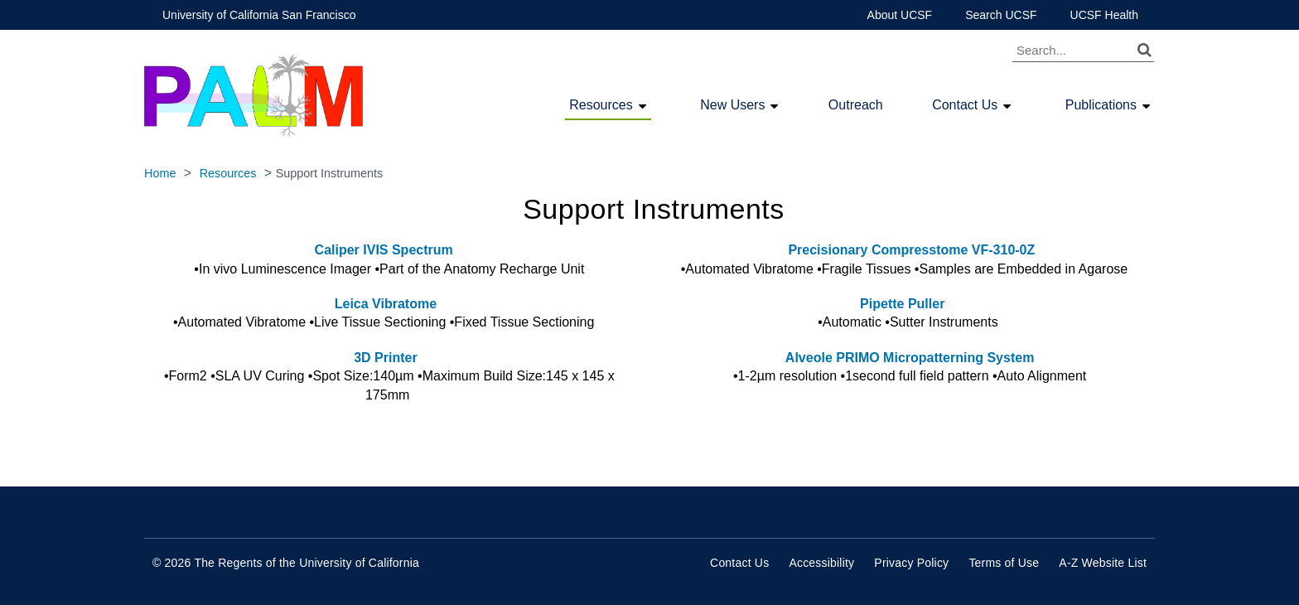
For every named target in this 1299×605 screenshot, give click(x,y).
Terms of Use (1003, 562)
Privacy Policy (911, 562)
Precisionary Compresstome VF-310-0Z (910, 250)
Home (160, 173)
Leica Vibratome (389, 304)
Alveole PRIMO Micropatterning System (910, 358)
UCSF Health (1104, 15)
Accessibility (821, 562)
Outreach (855, 105)
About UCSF (900, 15)
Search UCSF (1000, 15)
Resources (600, 105)
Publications (1101, 105)
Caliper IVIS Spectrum (384, 250)
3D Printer (385, 358)
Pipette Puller (902, 304)
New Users (732, 105)
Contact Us (964, 105)
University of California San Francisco (258, 15)
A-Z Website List (1103, 562)
